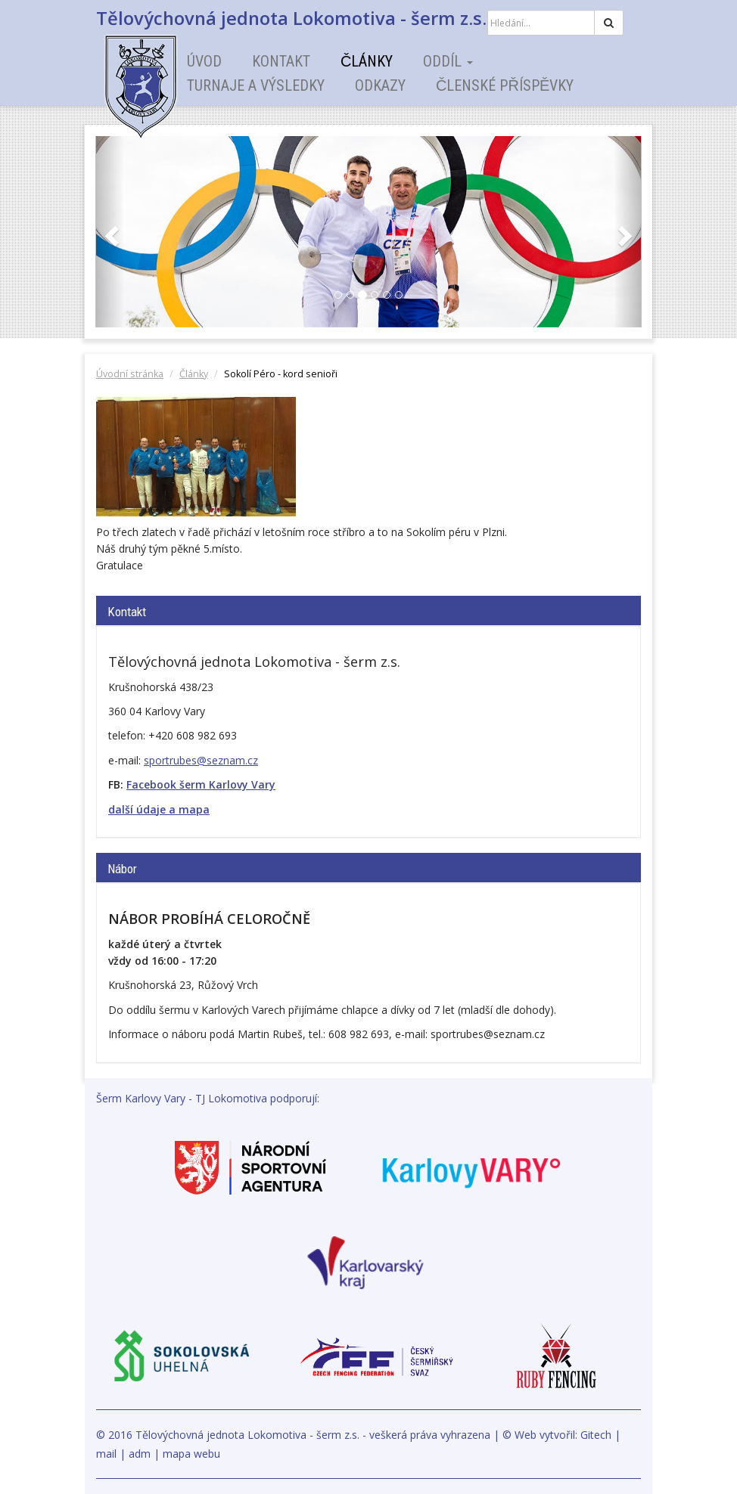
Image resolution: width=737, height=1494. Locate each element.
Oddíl (448, 61)
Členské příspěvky (505, 85)
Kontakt (281, 61)
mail (106, 1453)
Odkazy (380, 85)
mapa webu (191, 1453)
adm (140, 1453)
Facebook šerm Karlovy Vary (200, 784)
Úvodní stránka (129, 373)
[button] (109, 231)
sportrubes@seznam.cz (201, 760)
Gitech (595, 1434)
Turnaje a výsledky (256, 85)
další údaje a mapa (159, 809)
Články (367, 61)
